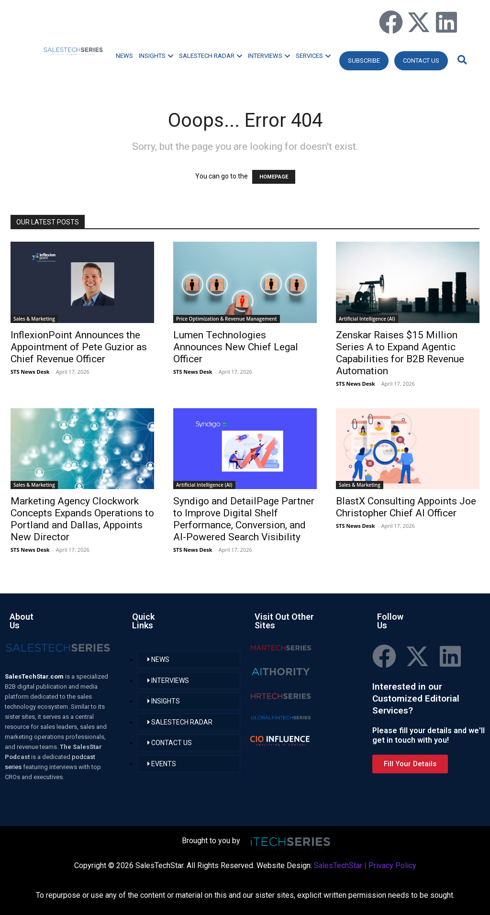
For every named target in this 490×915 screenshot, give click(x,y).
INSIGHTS (156, 55)
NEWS (124, 55)
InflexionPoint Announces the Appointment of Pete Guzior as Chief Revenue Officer (79, 347)
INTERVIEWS (269, 55)
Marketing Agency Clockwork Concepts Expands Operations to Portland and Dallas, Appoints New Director (82, 519)
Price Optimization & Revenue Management (226, 318)
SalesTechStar (338, 865)
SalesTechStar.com (35, 676)
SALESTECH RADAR (210, 55)
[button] (460, 59)
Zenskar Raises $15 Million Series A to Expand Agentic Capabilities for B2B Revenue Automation (400, 353)
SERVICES (313, 55)
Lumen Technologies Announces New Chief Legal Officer (235, 347)
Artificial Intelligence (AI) (367, 318)
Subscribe (364, 60)
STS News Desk (30, 371)
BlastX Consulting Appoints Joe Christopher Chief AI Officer (406, 507)
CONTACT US (421, 60)
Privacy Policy (392, 865)
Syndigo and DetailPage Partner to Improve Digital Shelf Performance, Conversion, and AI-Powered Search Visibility (243, 519)
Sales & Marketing (34, 318)
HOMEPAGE (273, 177)
